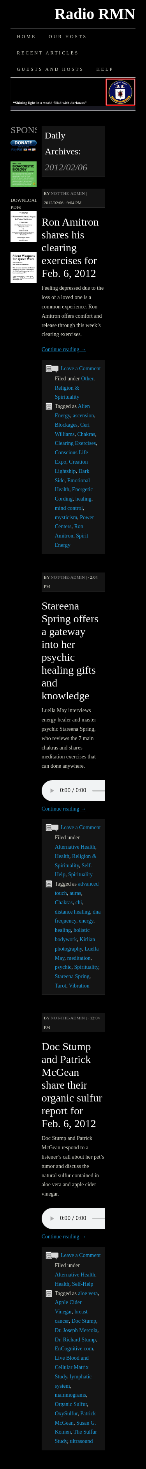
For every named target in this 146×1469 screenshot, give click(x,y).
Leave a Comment (81, 368)
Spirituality (80, 874)
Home (26, 36)
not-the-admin (68, 193)
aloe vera (88, 1293)
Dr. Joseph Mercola (76, 1330)
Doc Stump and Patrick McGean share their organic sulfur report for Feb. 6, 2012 (72, 1084)
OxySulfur (66, 1413)
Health (62, 856)
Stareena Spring (72, 976)
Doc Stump (84, 1321)
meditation (79, 958)
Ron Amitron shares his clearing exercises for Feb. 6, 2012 (70, 247)
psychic (63, 967)
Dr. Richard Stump (75, 1340)
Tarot (60, 986)
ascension (83, 415)
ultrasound (81, 1441)
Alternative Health (75, 847)
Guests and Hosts (50, 69)
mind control (69, 508)
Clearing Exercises (75, 443)
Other (87, 379)
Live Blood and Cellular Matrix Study (72, 1367)
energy (86, 921)
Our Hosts (68, 36)
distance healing (72, 912)
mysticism (66, 517)
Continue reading (64, 349)
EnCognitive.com (74, 1349)
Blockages (66, 425)
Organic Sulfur (71, 1404)
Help (105, 69)
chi (79, 902)
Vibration (79, 986)
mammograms (70, 1395)
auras (75, 893)
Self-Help (82, 1284)
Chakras (86, 434)
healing (83, 499)
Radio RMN (95, 14)
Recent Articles (48, 53)
